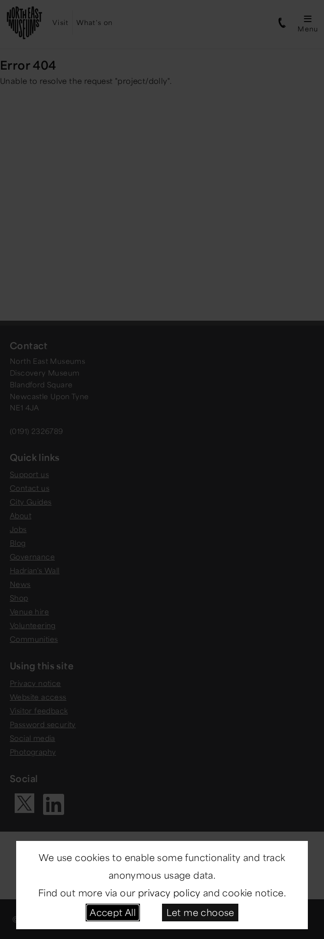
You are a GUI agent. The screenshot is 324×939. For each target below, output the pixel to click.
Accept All (113, 912)
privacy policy (169, 892)
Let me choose (200, 912)
